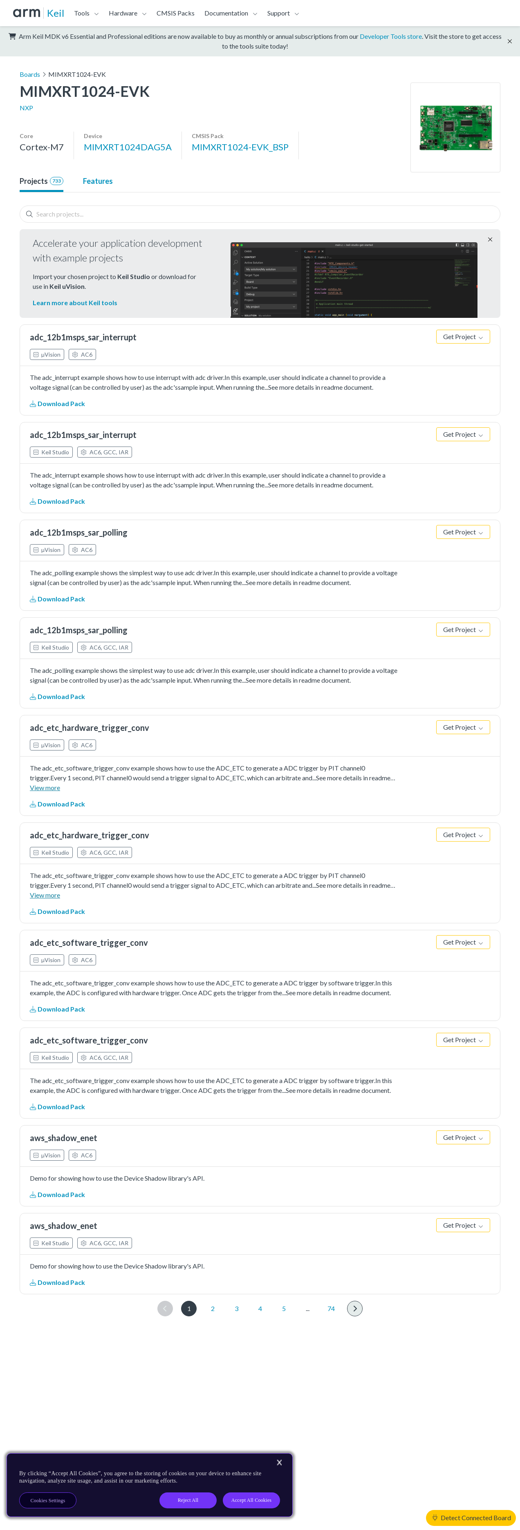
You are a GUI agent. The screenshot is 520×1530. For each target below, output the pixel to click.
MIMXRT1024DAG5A (128, 146)
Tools (82, 13)
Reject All (188, 1500)
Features (98, 180)
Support (278, 13)
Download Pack (57, 403)
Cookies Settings (48, 1500)
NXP (26, 108)
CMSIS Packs (176, 13)
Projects (41, 180)
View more (45, 787)
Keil (55, 13)
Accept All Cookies (251, 1500)
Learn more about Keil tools (75, 302)
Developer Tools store (391, 36)
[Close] (279, 1463)
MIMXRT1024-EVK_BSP (240, 146)
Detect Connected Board (472, 1517)
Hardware (123, 13)
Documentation (226, 13)
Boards (30, 74)
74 (331, 1308)
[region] (150, 1485)
